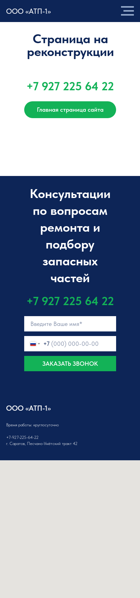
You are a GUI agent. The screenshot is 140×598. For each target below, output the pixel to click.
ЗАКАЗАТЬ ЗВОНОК (70, 363)
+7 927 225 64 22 (70, 86)
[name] (70, 323)
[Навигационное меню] (127, 11)
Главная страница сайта (70, 109)
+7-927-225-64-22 (22, 437)
